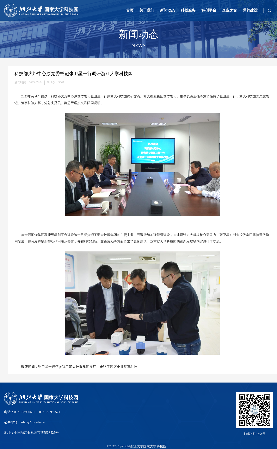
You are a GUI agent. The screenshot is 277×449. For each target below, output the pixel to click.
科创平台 (208, 10)
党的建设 (250, 10)
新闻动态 (167, 10)
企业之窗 (229, 10)
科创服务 (188, 10)
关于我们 (146, 10)
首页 (130, 10)
